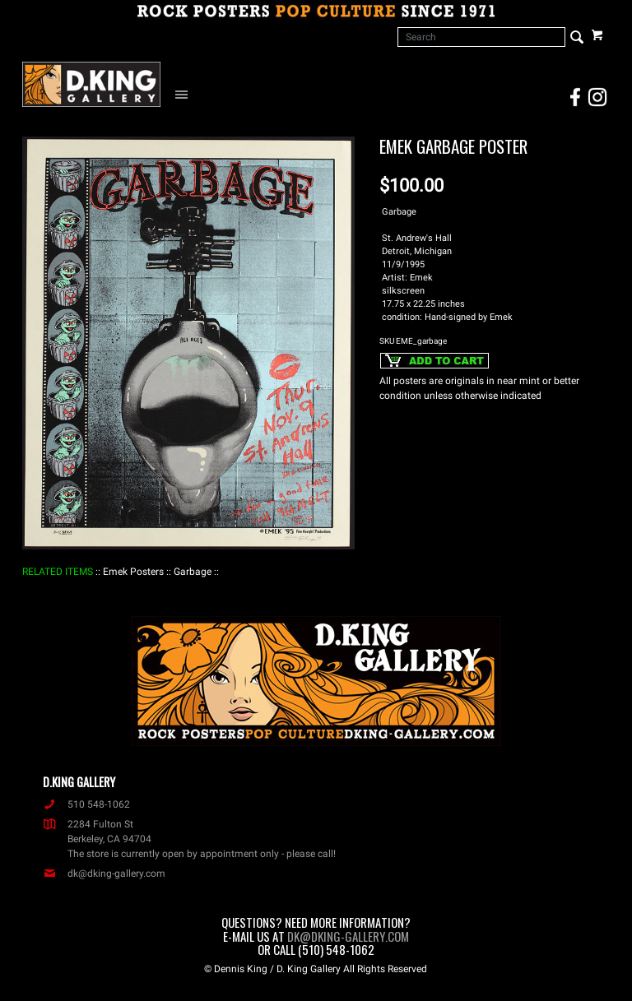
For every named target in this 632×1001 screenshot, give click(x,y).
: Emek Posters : (133, 571)
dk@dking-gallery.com (104, 873)
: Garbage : (192, 571)
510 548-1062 (86, 804)
